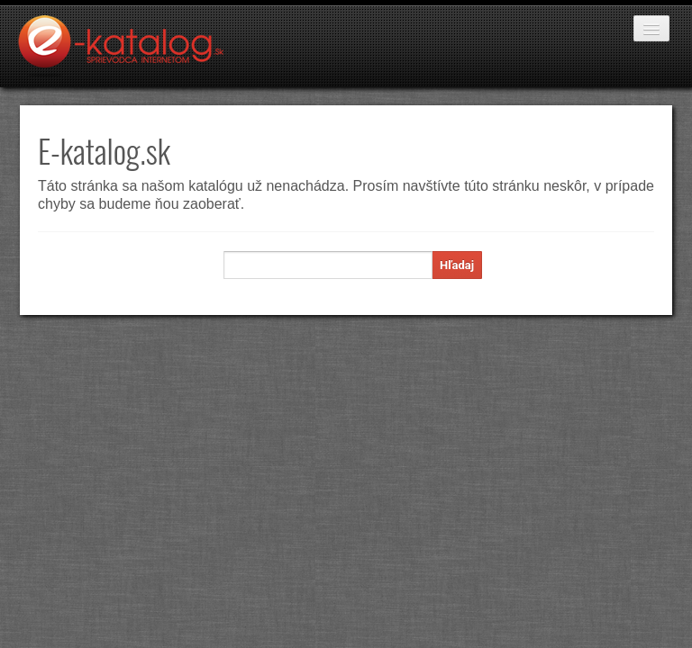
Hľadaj (457, 265)
